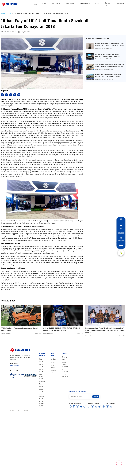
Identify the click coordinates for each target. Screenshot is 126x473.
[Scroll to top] (119, 463)
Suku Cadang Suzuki (41, 396)
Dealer (121, 225)
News (9, 13)
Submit (96, 396)
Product (43, 4)
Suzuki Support (85, 4)
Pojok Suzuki (120, 4)
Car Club (53, 359)
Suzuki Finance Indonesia (65, 364)
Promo (53, 362)
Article (97, 4)
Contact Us (107, 4)
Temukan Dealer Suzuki (42, 384)
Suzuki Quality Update (41, 404)
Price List (121, 218)
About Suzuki (70, 4)
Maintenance (56, 4)
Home (35, 4)
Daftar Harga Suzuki (41, 377)
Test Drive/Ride (120, 240)
